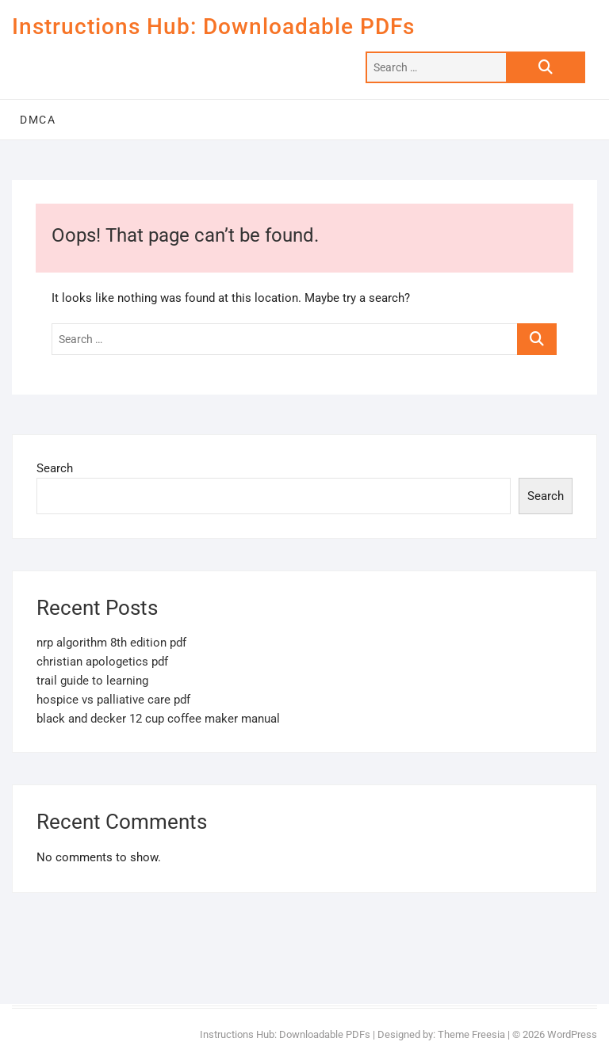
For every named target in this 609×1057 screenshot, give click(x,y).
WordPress (572, 1034)
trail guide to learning (92, 681)
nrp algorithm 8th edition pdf (111, 642)
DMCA (38, 119)
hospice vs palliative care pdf (113, 700)
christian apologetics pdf (102, 661)
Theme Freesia (471, 1034)
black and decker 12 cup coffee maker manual (158, 719)
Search (54, 468)
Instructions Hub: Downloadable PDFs (213, 26)
